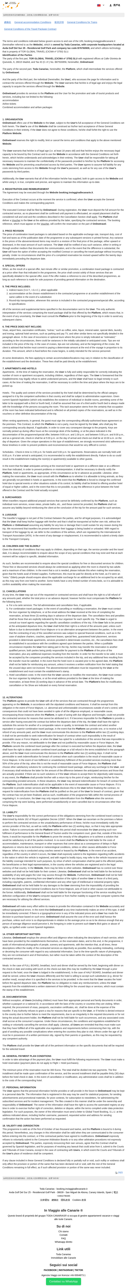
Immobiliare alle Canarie (63, 1257)
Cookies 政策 (79, 1200)
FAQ (63, 1238)
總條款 (7, 22)
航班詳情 (59, 22)
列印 (119, 1172)
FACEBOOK (50, 1270)
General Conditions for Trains (82, 22)
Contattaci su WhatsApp (63, 1281)
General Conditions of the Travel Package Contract (30, 29)
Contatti (63, 1235)
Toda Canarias (63, 1254)
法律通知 (44, 1200)
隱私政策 (65, 1200)
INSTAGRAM (66, 1270)
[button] (100, 5)
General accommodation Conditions (32, 22)
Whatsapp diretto (63, 1242)
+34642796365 (63, 1196)
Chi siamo (63, 1231)
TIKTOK (79, 1270)
